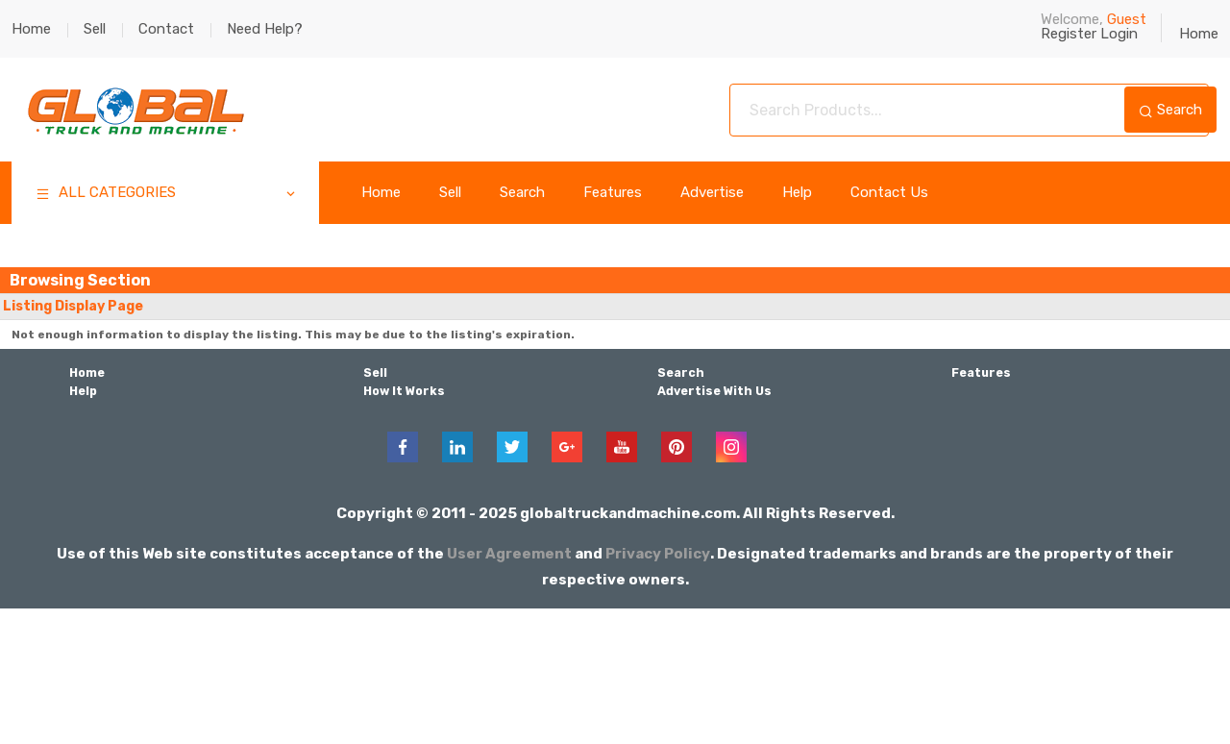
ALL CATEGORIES (167, 195)
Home (31, 28)
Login (1119, 33)
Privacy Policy (658, 551)
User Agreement (510, 551)
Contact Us (889, 193)
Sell (95, 28)
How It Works (403, 390)
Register (1068, 33)
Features (612, 193)
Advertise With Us (713, 390)
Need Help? (265, 28)
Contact (166, 28)
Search (1170, 109)
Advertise (712, 193)
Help (797, 193)
